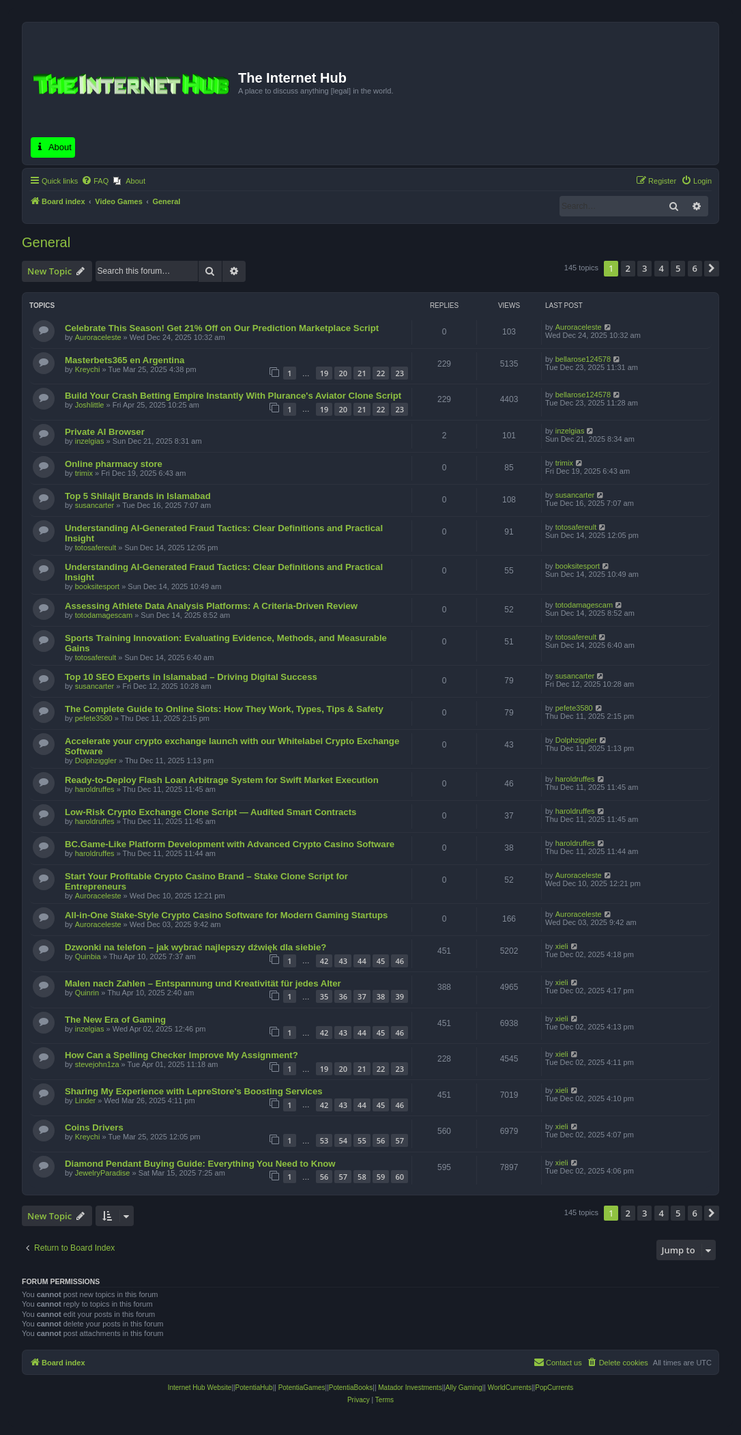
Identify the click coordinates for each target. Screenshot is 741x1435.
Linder (85, 1100)
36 (342, 996)
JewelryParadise (102, 1173)
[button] (711, 268)
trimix (84, 473)
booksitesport (97, 586)
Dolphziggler (96, 760)
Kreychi (87, 369)
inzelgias (89, 441)
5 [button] (677, 268)
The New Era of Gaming (115, 1019)
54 (342, 1140)
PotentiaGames (301, 1387)
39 (399, 996)
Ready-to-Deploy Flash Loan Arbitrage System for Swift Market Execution (222, 780)
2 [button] (628, 268)
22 (381, 373)
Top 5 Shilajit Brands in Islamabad (138, 496)
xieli (561, 946)
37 (362, 996)
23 (399, 373)
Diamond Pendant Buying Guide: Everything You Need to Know (200, 1164)
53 (324, 1140)
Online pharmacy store (113, 464)
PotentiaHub (254, 1387)
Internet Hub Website (200, 1387)
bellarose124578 (583, 359)
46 (399, 961)
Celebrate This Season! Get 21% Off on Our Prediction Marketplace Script (222, 328)
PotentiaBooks (351, 1387)
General (46, 242)
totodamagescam (103, 615)
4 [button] (661, 268)
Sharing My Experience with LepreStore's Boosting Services (194, 1091)
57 (399, 1140)
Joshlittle (89, 405)
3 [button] (644, 268)
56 (381, 1140)
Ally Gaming (464, 1387)
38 (381, 996)
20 (342, 373)
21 (362, 373)
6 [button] (695, 268)
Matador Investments (409, 1387)
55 (362, 1140)
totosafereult (96, 547)
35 (324, 996)
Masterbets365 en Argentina (124, 360)
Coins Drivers (94, 1127)
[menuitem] (94, 181)
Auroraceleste (98, 337)
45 (381, 961)
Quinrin (87, 993)
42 (324, 961)
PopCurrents (554, 1387)
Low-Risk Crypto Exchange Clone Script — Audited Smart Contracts (210, 812)
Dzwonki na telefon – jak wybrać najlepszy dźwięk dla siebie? (195, 947)
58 (362, 1176)
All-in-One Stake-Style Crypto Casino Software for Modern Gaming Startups (226, 915)
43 (342, 961)
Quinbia (88, 956)
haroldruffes (95, 789)
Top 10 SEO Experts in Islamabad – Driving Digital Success (191, 677)
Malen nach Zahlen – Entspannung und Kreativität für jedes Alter (203, 983)
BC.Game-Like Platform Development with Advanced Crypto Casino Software (229, 844)
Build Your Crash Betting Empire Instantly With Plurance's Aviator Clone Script (233, 395)
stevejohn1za (97, 1064)
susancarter (94, 505)
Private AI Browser (105, 432)
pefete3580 (94, 718)
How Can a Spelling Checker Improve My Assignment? (181, 1055)
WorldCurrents (510, 1387)
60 (399, 1176)
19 (324, 373)
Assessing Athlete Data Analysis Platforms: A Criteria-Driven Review (211, 606)
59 (381, 1176)
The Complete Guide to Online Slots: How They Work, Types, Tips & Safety (224, 709)
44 (362, 961)
